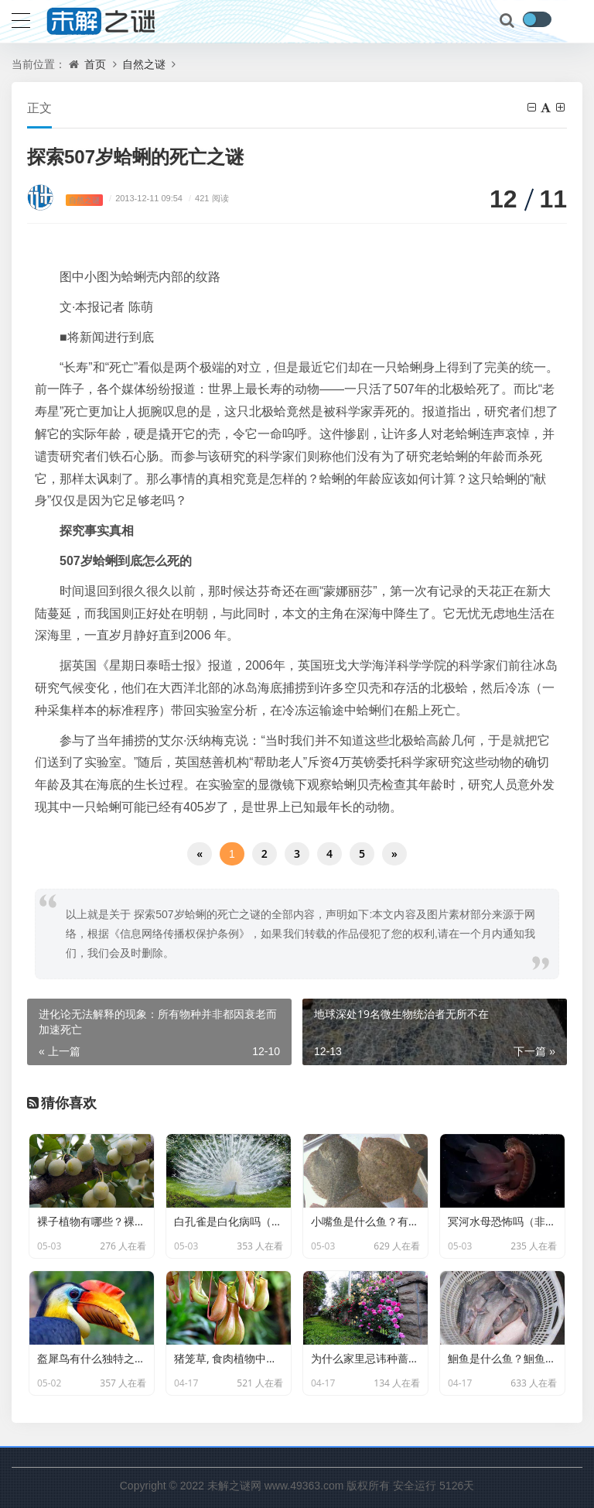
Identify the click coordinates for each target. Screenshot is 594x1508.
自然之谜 (144, 64)
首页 (95, 64)
